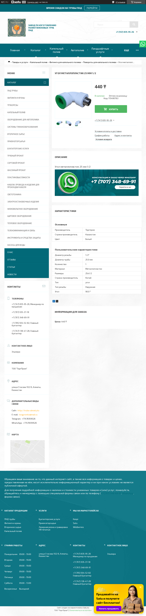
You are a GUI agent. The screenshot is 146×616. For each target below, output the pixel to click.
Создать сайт (32, 2)
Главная (15, 50)
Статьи (11, 267)
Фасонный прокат (16, 170)
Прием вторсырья (16, 141)
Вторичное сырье (16, 134)
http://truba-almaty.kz (28, 410)
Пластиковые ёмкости (18, 177)
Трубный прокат (15, 156)
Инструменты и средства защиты (24, 238)
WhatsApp (127, 493)
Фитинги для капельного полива (65, 62)
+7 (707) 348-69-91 (111, 493)
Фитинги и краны (16, 98)
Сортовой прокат (16, 163)
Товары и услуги (20, 62)
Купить (113, 109)
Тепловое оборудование (19, 223)
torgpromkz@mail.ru (28, 414)
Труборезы (12, 105)
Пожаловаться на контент (80, 610)
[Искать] (134, 24)
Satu (75, 523)
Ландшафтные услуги (100, 50)
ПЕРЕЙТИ (92, 8)
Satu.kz (86, 608)
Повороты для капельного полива (99, 62)
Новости (11, 274)
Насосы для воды (16, 245)
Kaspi (75, 519)
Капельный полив (56, 50)
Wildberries (78, 527)
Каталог (36, 50)
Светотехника (14, 194)
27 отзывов (120, 2)
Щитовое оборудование (19, 216)
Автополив (77, 50)
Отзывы (11, 259)
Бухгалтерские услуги (18, 148)
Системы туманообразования (22, 127)
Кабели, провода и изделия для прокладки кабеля (23, 185)
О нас (10, 252)
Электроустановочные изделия (23, 202)
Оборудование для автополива (23, 119)
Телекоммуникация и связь (21, 230)
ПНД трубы (12, 90)
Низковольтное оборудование (22, 209)
